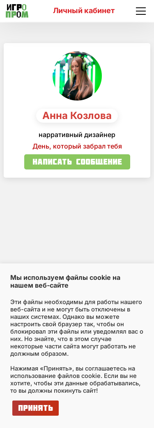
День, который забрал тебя (77, 146)
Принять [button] (35, 407)
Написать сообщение (77, 161)
